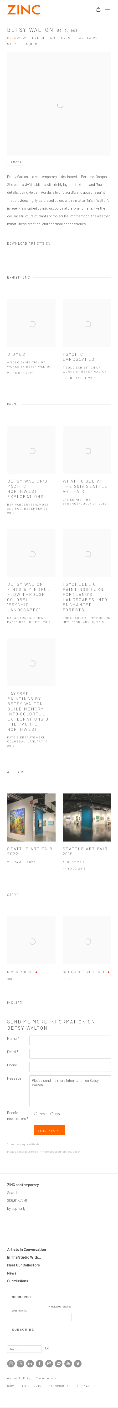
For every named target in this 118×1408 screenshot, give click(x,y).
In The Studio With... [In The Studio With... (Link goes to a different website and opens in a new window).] (24, 1257)
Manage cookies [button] (46, 1378)
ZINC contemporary (24, 10)
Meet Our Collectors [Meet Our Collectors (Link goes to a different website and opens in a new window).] (23, 1265)
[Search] (24, 1349)
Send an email (49, 1363)
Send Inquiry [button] (49, 1130)
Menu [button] (107, 10)
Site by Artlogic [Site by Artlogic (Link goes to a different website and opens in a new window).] (87, 1385)
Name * (13, 1038)
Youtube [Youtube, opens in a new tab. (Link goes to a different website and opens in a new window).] (68, 1363)
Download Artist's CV (33, 245)
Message (14, 1078)
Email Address (19, 1311)
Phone (12, 1065)
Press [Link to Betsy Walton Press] (67, 38)
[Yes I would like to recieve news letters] (35, 1113)
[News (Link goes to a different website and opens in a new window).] (11, 1273)
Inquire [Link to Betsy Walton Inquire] (32, 44)
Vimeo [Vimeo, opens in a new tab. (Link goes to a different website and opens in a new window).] (78, 1363)
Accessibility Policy (19, 1378)
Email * (12, 1051)
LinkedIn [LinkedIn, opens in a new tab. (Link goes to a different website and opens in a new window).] (30, 1363)
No (57, 1113)
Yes (42, 1113)
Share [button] (16, 161)
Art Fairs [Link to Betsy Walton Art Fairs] (88, 38)
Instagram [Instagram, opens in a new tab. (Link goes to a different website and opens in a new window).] (11, 1363)
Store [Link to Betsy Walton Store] (13, 44)
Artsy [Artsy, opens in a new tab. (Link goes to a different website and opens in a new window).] (20, 1363)
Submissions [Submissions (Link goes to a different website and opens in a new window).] (17, 1281)
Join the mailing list (58, 1363)
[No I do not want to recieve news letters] (51, 1113)
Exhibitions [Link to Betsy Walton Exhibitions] (43, 38)
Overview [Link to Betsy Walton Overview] (16, 38)
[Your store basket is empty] (98, 10)
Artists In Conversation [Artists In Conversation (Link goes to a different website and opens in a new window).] (26, 1249)
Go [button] (47, 1348)
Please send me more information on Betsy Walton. (70, 1090)
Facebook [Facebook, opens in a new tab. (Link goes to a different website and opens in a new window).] (39, 1363)
